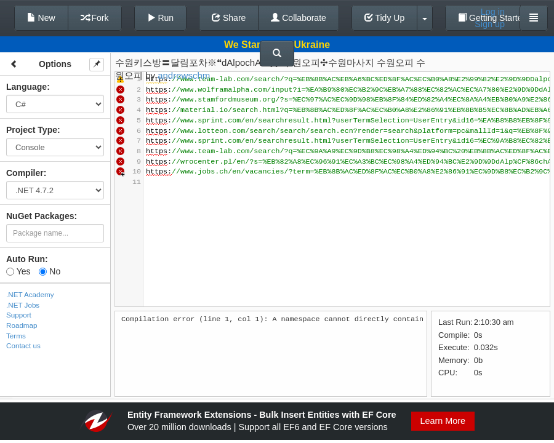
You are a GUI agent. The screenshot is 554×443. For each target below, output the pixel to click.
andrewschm (184, 75)
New (41, 18)
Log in (493, 12)
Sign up (490, 24)
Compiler (25, 173)
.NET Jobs (22, 305)
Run (160, 18)
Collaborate (298, 18)
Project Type (31, 130)
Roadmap (22, 325)
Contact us (23, 345)
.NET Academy (30, 294)
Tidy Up (384, 18)
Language (26, 87)
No (49, 271)
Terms (16, 336)
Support (18, 315)
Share (229, 18)
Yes (18, 271)
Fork (95, 18)
